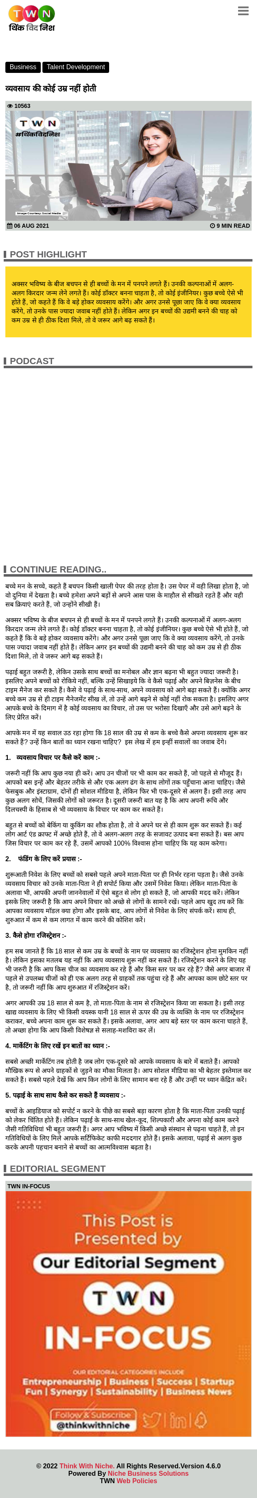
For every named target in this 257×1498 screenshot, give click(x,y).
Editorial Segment (58, 1169)
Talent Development (76, 66)
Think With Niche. (86, 1466)
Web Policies (137, 1480)
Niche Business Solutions (148, 1473)
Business (22, 66)
